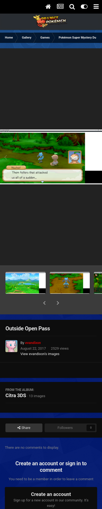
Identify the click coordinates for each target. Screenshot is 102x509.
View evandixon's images (40, 340)
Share (23, 414)
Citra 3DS (15, 381)
